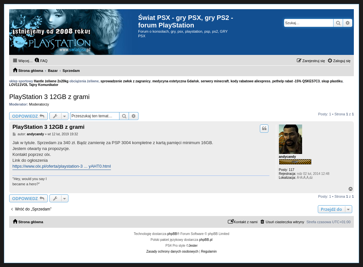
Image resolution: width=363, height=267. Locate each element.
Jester (193, 245)
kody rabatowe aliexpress (250, 81)
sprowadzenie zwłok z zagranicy (125, 81)
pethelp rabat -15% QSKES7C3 (296, 81)
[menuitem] (40, 61)
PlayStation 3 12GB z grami (49, 96)
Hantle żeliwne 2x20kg (51, 81)
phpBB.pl (205, 240)
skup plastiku (331, 81)
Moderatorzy (39, 104)
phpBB (172, 234)
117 (291, 170)
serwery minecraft (215, 81)
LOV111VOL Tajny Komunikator (33, 85)
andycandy (287, 157)
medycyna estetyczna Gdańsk (175, 81)
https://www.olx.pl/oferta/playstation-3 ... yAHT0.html (61, 166)
